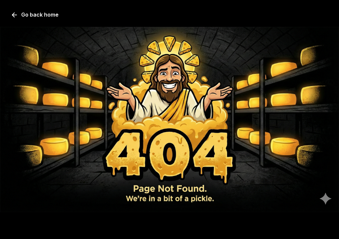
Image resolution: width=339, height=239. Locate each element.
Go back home (35, 15)
